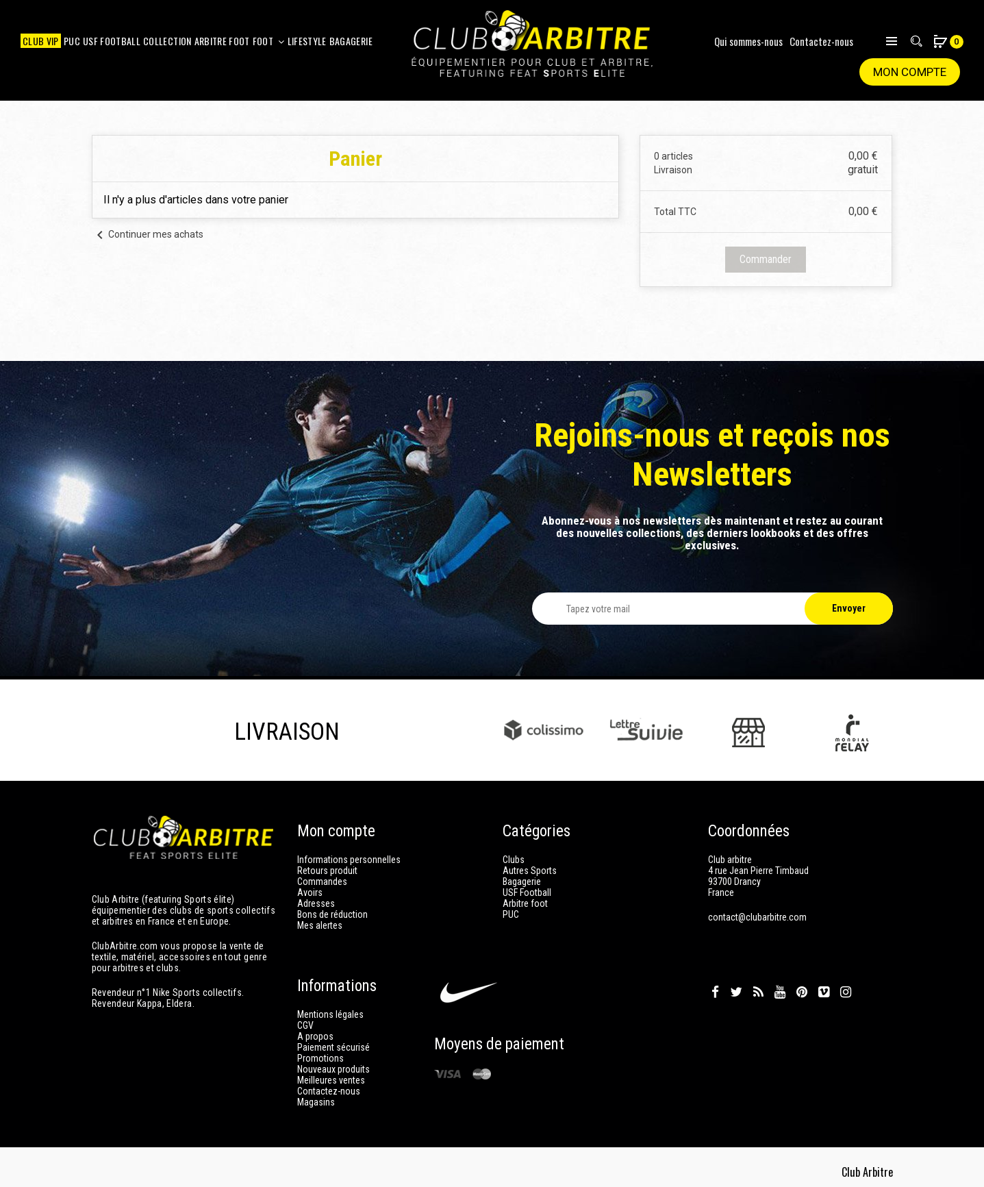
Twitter (736, 986)
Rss (758, 986)
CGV (305, 1019)
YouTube (779, 986)
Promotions (320, 1052)
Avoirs (310, 892)
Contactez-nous (821, 41)
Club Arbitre (867, 1166)
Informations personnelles (349, 859)
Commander (766, 259)
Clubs (514, 859)
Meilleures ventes (331, 1074)
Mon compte (909, 72)
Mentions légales (330, 1008)
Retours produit (327, 870)
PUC (511, 914)
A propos (315, 1030)
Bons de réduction (332, 914)
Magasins (316, 1095)
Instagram (845, 986)
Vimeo (823, 986)
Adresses (316, 903)
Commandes (322, 881)
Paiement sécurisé (333, 1041)
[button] (941, 43)
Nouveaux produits (333, 1063)
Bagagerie (522, 881)
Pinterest (801, 986)
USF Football (527, 892)
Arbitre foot (525, 903)
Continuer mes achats (147, 234)
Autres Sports (530, 870)
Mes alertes (319, 925)
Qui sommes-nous (748, 41)
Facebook (715, 986)
